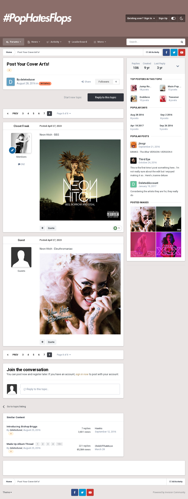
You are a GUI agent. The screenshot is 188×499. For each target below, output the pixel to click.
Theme (7, 492)
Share (86, 81)
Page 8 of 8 (64, 113)
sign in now (82, 374)
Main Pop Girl (176, 86)
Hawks (98, 428)
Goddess (145, 97)
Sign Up (163, 18)
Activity (55, 41)
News (34, 41)
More (100, 41)
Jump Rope (145, 86)
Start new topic (73, 97)
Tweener (174, 97)
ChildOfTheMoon (104, 445)
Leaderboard (79, 41)
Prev (15, 113)
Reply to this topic (105, 97)
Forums (14, 41)
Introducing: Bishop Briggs (22, 426)
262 (21, 164)
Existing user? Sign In (141, 18)
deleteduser (27, 79)
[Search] (143, 42)
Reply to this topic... (36, 389)
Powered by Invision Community (169, 492)
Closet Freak (21, 126)
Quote (51, 228)
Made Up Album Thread (20, 443)
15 (60, 444)
